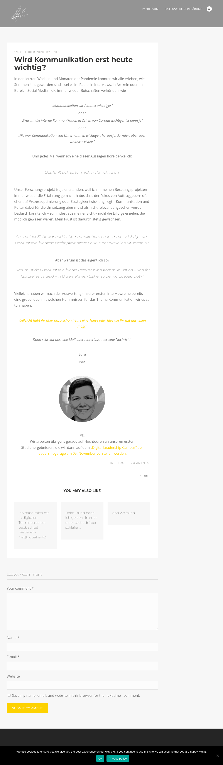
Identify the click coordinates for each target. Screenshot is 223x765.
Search (209, 9)
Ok (100, 758)
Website (13, 676)
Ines (56, 52)
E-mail (13, 656)
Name (13, 637)
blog (120, 463)
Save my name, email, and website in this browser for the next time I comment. (76, 695)
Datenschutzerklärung (184, 9)
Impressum (150, 9)
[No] (217, 755)
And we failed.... (124, 513)
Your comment (20, 588)
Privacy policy (118, 758)
